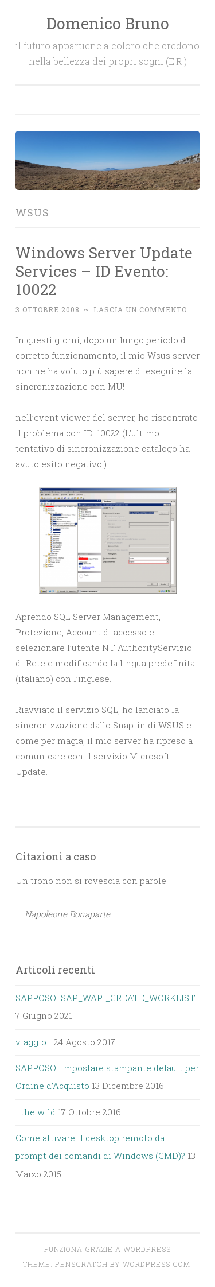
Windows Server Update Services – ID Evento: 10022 (104, 270)
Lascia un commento (140, 309)
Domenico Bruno (107, 23)
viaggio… (33, 1042)
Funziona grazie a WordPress (107, 1249)
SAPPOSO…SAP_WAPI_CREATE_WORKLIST (105, 997)
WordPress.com (156, 1264)
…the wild (35, 1112)
